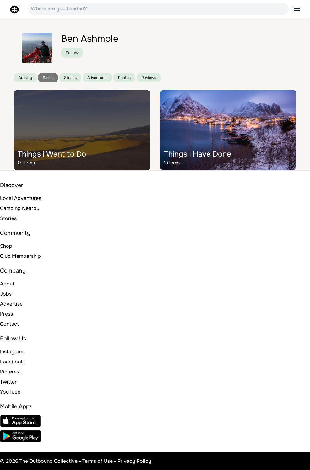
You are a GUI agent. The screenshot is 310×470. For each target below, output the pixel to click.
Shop (6, 246)
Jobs (6, 293)
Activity (25, 77)
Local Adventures (20, 198)
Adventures (97, 77)
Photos (124, 77)
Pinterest (10, 371)
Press (6, 314)
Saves (48, 77)
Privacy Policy (134, 461)
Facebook (12, 361)
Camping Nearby (20, 208)
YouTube (10, 392)
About (7, 283)
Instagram (11, 351)
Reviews (148, 77)
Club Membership (20, 256)
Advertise (11, 304)
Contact (9, 324)
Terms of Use (97, 461)
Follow (72, 52)
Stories (70, 77)
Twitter (8, 382)
